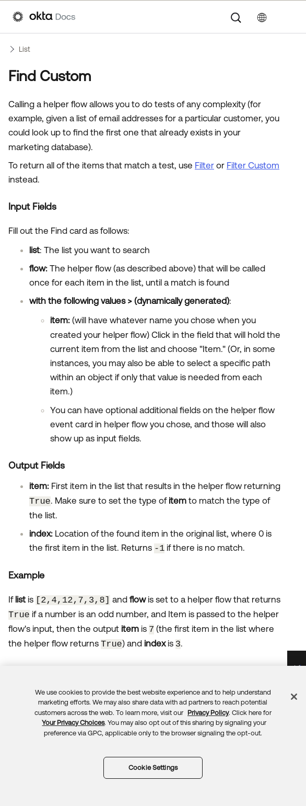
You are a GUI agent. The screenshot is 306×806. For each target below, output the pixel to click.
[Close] (294, 696)
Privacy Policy (208, 713)
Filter (204, 165)
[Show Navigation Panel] (288, 16)
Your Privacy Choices (73, 722)
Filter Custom (253, 165)
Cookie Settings (153, 767)
